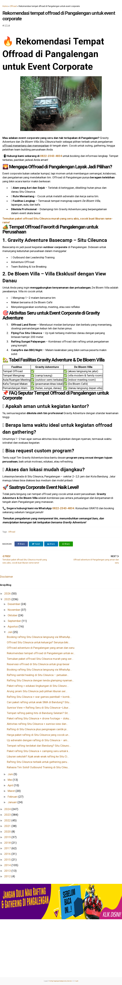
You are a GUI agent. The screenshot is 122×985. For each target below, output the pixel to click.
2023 (7, 814)
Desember (14, 604)
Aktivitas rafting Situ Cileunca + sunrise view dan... (37, 723)
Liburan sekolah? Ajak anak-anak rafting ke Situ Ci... (38, 756)
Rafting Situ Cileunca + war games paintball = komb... (39, 696)
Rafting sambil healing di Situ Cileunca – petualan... (38, 675)
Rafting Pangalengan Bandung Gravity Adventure (60, 981)
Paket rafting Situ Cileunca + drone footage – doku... (39, 718)
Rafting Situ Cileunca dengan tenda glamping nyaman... (40, 680)
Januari (12, 802)
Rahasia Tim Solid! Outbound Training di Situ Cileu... (38, 767)
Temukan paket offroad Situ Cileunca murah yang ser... (40, 658)
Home (5, 6)
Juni (11, 774)
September (15, 621)
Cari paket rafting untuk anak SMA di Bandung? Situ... (39, 702)
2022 (7, 820)
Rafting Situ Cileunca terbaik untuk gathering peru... (38, 762)
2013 (7, 870)
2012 (7, 876)
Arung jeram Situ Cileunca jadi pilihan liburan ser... (37, 691)
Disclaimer (6, 576)
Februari (13, 796)
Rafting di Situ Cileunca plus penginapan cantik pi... (37, 729)
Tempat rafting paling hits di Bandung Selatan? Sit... (38, 713)
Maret (11, 791)
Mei (10, 779)
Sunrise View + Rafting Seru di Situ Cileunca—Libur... (38, 707)
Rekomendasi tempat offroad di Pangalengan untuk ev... (41, 653)
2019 (7, 837)
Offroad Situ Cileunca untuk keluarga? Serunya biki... (38, 642)
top (76, 981)
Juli (10, 632)
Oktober (13, 615)
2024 (7, 809)
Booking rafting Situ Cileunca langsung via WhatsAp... (39, 637)
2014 (7, 865)
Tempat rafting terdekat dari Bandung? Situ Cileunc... (39, 745)
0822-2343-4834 (51, 156)
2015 (7, 859)
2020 (7, 831)
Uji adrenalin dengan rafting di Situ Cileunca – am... (38, 740)
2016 (7, 853)
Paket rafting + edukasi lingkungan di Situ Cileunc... (38, 685)
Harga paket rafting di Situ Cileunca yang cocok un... (38, 734)
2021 (7, 826)
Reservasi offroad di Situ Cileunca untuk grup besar (38, 664)
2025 (7, 599)
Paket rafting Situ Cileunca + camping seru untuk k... (38, 751)
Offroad (13, 6)
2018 (7, 842)
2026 (7, 593)
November (14, 609)
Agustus (13, 626)
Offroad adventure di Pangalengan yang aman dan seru (40, 647)
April (11, 785)
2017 (7, 848)
